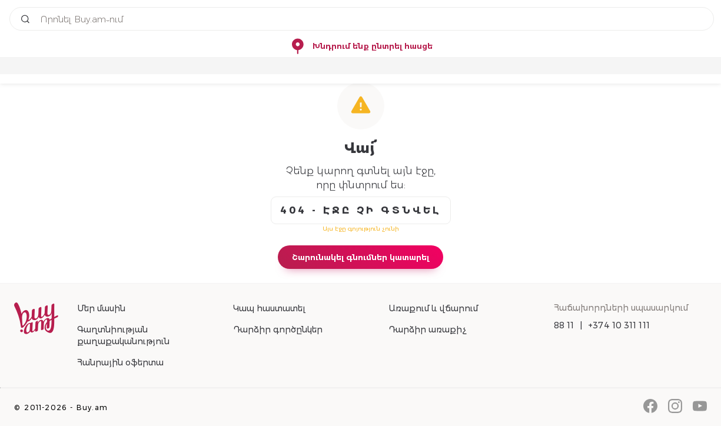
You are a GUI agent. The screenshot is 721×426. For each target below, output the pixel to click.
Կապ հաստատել (269, 308)
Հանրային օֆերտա (120, 362)
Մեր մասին (101, 308)
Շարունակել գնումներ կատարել (360, 257)
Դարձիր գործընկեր (278, 329)
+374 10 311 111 (619, 325)
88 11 (564, 325)
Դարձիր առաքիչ (427, 329)
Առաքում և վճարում (433, 308)
